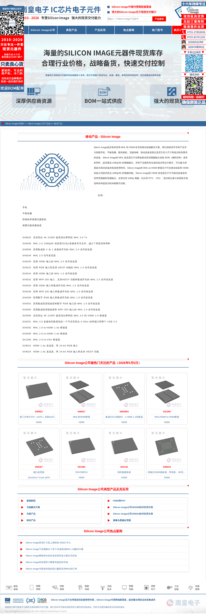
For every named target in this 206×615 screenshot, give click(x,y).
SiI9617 (81, 411)
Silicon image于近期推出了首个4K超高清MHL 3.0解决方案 (55, 549)
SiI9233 (167, 467)
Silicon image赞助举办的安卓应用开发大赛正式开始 (51, 555)
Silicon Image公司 (43, 30)
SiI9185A (124, 411)
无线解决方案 (33, 507)
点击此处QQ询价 (196, 42)
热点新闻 (128, 30)
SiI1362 (81, 467)
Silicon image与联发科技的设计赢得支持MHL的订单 (51, 568)
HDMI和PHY (119, 500)
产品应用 (100, 30)
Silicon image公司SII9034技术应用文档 (133, 513)
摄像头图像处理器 (122, 520)
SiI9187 (39, 467)
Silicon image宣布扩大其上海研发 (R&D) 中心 (48, 542)
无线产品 (31, 513)
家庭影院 (31, 500)
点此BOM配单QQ (196, 47)
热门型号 (157, 30)
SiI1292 (167, 411)
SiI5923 (39, 411)
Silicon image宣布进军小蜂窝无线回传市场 (47, 562)
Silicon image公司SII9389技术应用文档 (133, 507)
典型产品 (71, 30)
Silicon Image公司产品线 (39, 123)
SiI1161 (124, 467)
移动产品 (58, 123)
